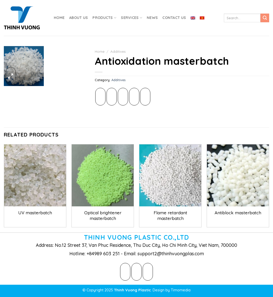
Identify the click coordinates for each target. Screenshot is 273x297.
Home (59, 17)
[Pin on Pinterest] (134, 96)
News (152, 17)
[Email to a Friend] (123, 96)
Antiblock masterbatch (238, 212)
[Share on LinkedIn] (145, 96)
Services (131, 17)
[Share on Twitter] (112, 96)
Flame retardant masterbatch (170, 215)
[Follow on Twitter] (136, 272)
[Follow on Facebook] (125, 272)
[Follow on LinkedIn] (148, 272)
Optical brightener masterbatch (102, 215)
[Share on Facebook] (100, 96)
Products (104, 17)
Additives (118, 51)
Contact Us (174, 17)
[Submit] (264, 18)
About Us (78, 17)
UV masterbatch (35, 212)
